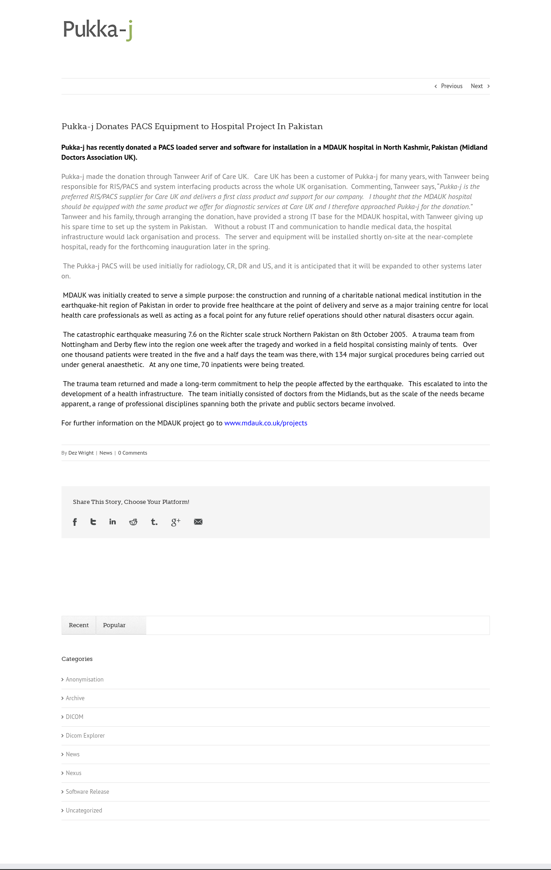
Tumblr (154, 522)
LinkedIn (112, 522)
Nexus (74, 773)
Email (198, 522)
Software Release (87, 792)
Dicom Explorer (85, 735)
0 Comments (132, 452)
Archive (75, 698)
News (105, 452)
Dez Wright (81, 452)
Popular (114, 625)
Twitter (93, 522)
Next (477, 86)
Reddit (133, 522)
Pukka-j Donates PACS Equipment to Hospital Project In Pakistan (192, 126)
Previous (452, 86)
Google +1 (175, 522)
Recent (79, 625)
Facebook (75, 522)
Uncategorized (84, 810)
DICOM (75, 717)
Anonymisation (85, 679)
